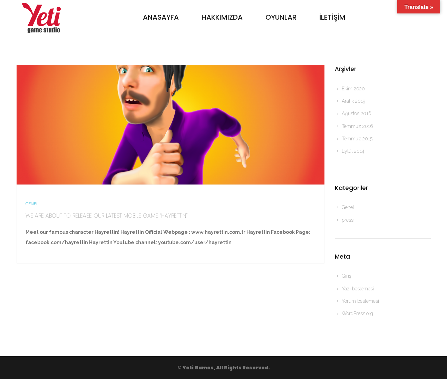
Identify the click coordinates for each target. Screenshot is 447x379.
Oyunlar (281, 17)
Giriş (346, 276)
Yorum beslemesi (360, 301)
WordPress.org (357, 313)
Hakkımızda (222, 17)
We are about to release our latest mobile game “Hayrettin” (106, 216)
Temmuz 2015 (357, 138)
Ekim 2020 (353, 88)
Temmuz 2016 (357, 126)
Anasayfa (161, 17)
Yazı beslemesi (358, 288)
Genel (32, 203)
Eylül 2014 (353, 151)
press (347, 220)
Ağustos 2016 (356, 113)
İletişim (332, 17)
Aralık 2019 (353, 101)
